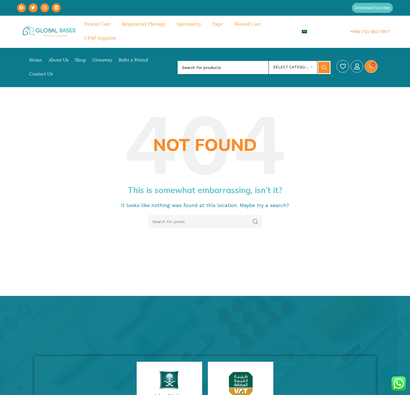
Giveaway (102, 60)
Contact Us (41, 74)
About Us (58, 60)
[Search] (254, 67)
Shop (80, 60)
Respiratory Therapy (143, 24)
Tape (217, 24)
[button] (371, 8)
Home (35, 60)
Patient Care (97, 24)
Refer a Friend (133, 60)
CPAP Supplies (100, 38)
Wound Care (247, 24)
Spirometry (189, 24)
